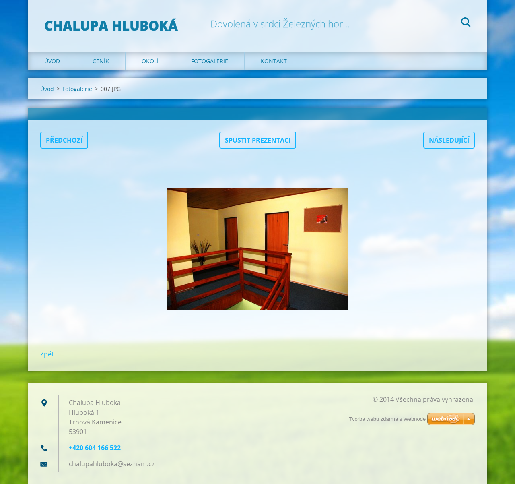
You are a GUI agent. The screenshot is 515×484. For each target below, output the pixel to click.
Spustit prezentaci (257, 140)
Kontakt (274, 61)
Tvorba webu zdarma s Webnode (387, 419)
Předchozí (64, 140)
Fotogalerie (209, 61)
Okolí (150, 61)
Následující (449, 140)
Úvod (52, 61)
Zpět (47, 354)
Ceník (101, 61)
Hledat (466, 23)
